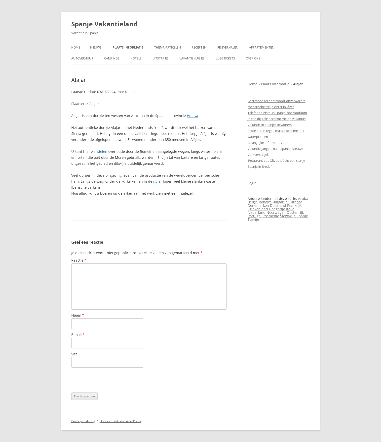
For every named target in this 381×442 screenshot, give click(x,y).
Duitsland (278, 205)
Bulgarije (280, 202)
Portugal (255, 216)
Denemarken (258, 205)
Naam (77, 315)
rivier (157, 181)
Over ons (253, 58)
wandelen (99, 151)
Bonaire (265, 202)
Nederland (257, 212)
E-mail (78, 334)
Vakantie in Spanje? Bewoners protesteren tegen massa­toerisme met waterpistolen (276, 130)
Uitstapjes (160, 58)
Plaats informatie (128, 47)
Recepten (199, 47)
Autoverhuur (82, 58)
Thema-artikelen (167, 47)
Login (252, 183)
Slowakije (288, 216)
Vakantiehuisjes (192, 58)
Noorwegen (276, 212)
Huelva (192, 115)
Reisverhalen (227, 47)
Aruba (303, 198)
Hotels (136, 58)
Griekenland (258, 209)
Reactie (78, 260)
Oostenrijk (295, 212)
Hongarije (277, 209)
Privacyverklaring (83, 421)
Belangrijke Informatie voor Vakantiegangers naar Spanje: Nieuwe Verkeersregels (275, 148)
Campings (111, 58)
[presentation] (109, 380)
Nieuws (96, 47)
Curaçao (295, 202)
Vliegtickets (225, 58)
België (253, 202)
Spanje (302, 216)
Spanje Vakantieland (104, 23)
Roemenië (271, 216)
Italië (290, 209)
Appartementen (261, 47)
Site (74, 354)
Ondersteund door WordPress (120, 421)
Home (75, 47)
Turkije (253, 219)
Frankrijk (294, 205)
